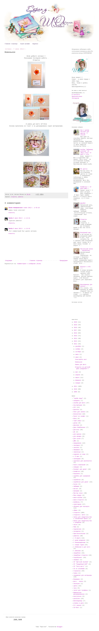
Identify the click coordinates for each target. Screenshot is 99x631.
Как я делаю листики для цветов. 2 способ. (84, 132)
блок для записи (79, 412)
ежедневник (77, 443)
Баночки (76, 409)
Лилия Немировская (15, 207)
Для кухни (77, 438)
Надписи (35, 44)
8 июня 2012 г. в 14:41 (21, 218)
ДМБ (74, 441)
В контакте (76, 94)
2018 (76, 327)
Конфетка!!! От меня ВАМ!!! (85, 187)
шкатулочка (77, 596)
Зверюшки (76, 450)
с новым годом (78, 545)
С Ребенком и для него (81, 547)
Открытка (83, 219)
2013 (76, 341)
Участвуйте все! (81, 359)
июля (77, 354)
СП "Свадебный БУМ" (80, 564)
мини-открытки (78, 500)
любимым (76, 486)
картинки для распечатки (82, 461)
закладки (76, 445)
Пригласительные (79, 533)
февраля (78, 380)
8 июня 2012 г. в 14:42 (21, 228)
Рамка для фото (80, 364)
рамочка (20, 196)
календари (77, 458)
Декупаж (76, 425)
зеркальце (77, 452)
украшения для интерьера (82, 575)
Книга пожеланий (79, 465)
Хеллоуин (76, 583)
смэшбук (76, 560)
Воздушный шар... (86, 232)
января (78, 383)
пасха (75, 524)
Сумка (75, 573)
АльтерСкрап (77, 405)
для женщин (77, 436)
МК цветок (83, 169)
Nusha (11, 218)
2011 (76, 386)
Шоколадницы (77, 601)
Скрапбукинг (77, 557)
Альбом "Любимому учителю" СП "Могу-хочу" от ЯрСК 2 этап (86, 152)
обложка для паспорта (81, 506)
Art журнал (77, 605)
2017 (76, 330)
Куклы (75, 484)
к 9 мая (76, 456)
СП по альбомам (78, 568)
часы (75, 588)
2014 (76, 338)
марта (77, 377)
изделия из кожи (79, 454)
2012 (76, 344)
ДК (74, 432)
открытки (14, 196)
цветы (75, 586)
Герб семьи (77, 421)
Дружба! (83, 203)
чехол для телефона (80, 590)
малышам (76, 491)
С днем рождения (79, 540)
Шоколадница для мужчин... (86, 285)
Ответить (12, 212)
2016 (76, 333)
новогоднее (77, 504)
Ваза (75, 418)
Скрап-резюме (25, 44)
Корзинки (76, 473)
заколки (76, 447)
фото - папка (78, 581)
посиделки (77, 531)
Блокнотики (77, 414)
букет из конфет (79, 416)
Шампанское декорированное (78, 593)
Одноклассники (77, 96)
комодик (76, 467)
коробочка (77, 480)
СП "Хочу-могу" (78, 566)
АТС (74, 407)
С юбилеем (77, 551)
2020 (76, 322)
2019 (76, 325)
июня (77, 357)
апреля (78, 375)
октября (78, 352)
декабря (78, 346)
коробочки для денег (80, 482)
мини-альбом (77, 497)
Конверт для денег (80, 469)
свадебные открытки (80, 555)
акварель (76, 400)
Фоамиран (76, 579)
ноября (78, 349)
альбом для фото (79, 403)
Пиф (74, 527)
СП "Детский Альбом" (80, 562)
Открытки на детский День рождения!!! (82, 367)
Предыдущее (64, 260)
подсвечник (77, 529)
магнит (75, 488)
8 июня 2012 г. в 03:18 (31, 207)
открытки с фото (79, 515)
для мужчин (77, 434)
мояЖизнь (76, 502)
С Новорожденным (79, 542)
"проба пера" (78, 398)
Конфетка (76, 471)
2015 (76, 336)
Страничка (77, 571)
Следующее (8, 260)
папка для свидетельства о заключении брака (82, 517)
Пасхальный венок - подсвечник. (86, 249)
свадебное (77, 553)
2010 (76, 389)
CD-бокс (76, 607)
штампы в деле (78, 603)
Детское (76, 429)
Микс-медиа (77, 495)
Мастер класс (78, 493)
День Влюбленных (79, 427)
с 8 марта (77, 538)
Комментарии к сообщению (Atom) (29, 263)
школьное (76, 598)
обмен (75, 510)
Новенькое (78, 362)
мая (77, 372)
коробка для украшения (81, 476)
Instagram (75, 98)
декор (75, 423)
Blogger (60, 627)
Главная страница (11, 44)
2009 (76, 392)
